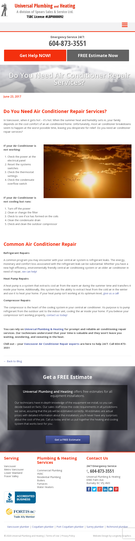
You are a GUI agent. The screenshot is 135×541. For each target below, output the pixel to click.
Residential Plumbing (49, 477)
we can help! (29, 271)
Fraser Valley (11, 476)
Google (99, 488)
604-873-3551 (67, 43)
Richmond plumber (117, 526)
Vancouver (10, 466)
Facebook (88, 488)
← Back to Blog (13, 361)
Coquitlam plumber (43, 526)
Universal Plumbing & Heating (44, 329)
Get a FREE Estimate (68, 439)
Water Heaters (45, 487)
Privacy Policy (68, 535)
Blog (110, 488)
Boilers (41, 480)
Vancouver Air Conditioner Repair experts (51, 344)
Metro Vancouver (14, 469)
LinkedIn (105, 488)
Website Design (100, 535)
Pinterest (116, 488)
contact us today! (57, 315)
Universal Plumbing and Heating (28, 535)
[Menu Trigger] (125, 24)
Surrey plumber (95, 526)
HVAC (40, 473)
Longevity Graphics (121, 535)
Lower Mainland (13, 472)
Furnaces (42, 483)
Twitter (94, 488)
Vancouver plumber (18, 526)
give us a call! (111, 293)
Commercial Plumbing (49, 470)
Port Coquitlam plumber (70, 526)
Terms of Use (52, 535)
